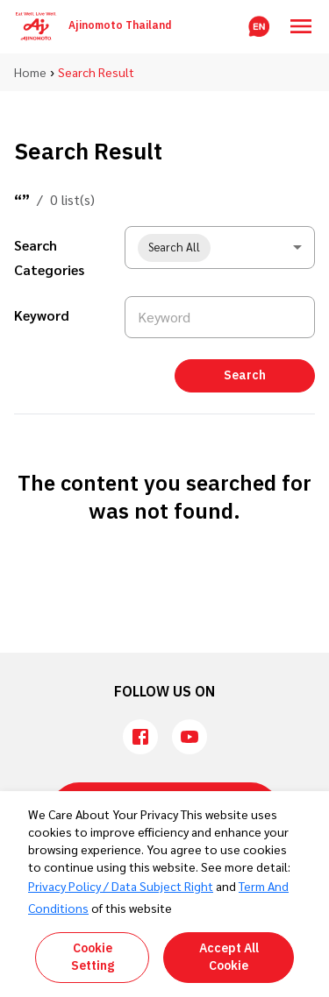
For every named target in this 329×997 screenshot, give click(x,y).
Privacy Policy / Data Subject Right (120, 886)
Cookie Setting (92, 957)
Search (245, 375)
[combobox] (219, 247)
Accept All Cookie (229, 957)
